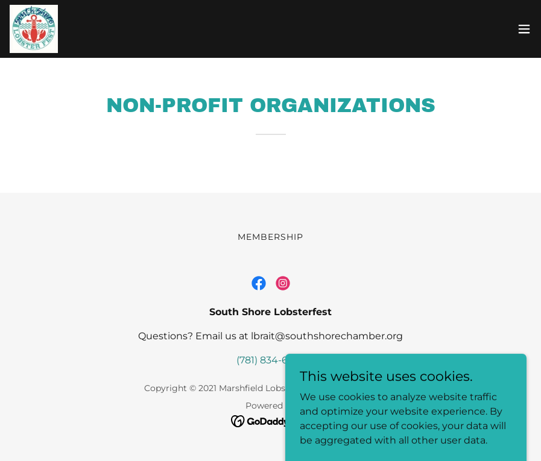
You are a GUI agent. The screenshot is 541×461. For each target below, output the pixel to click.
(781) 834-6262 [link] (270, 360)
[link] (34, 29)
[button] (524, 29)
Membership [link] (270, 236)
